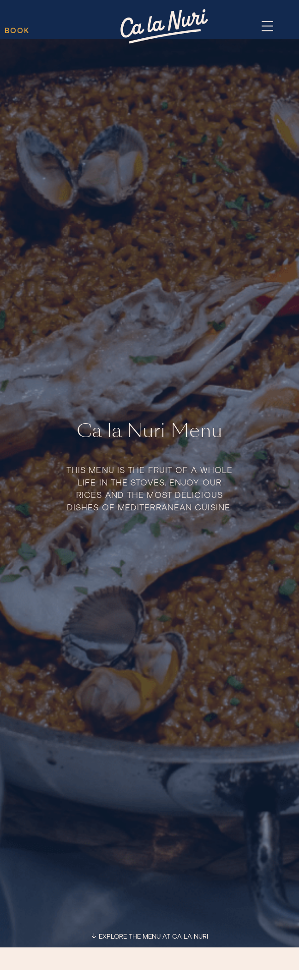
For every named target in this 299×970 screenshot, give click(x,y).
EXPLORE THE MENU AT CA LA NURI (153, 937)
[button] (267, 26)
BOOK (17, 31)
